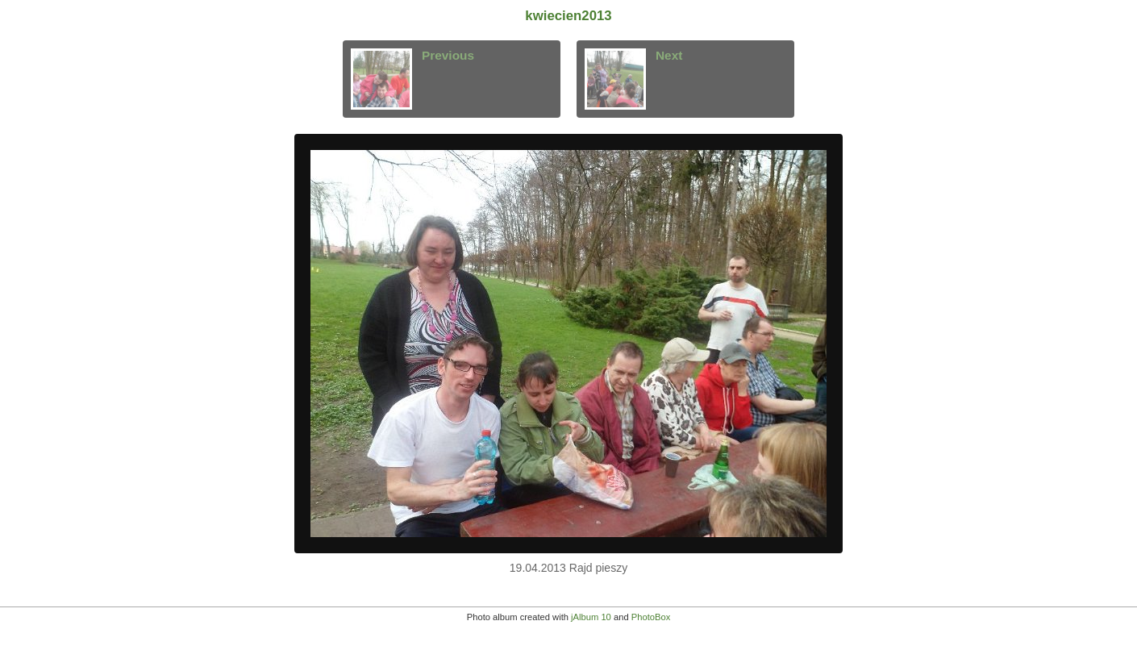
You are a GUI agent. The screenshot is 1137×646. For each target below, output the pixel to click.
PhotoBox (651, 617)
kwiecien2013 (568, 15)
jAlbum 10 (591, 617)
